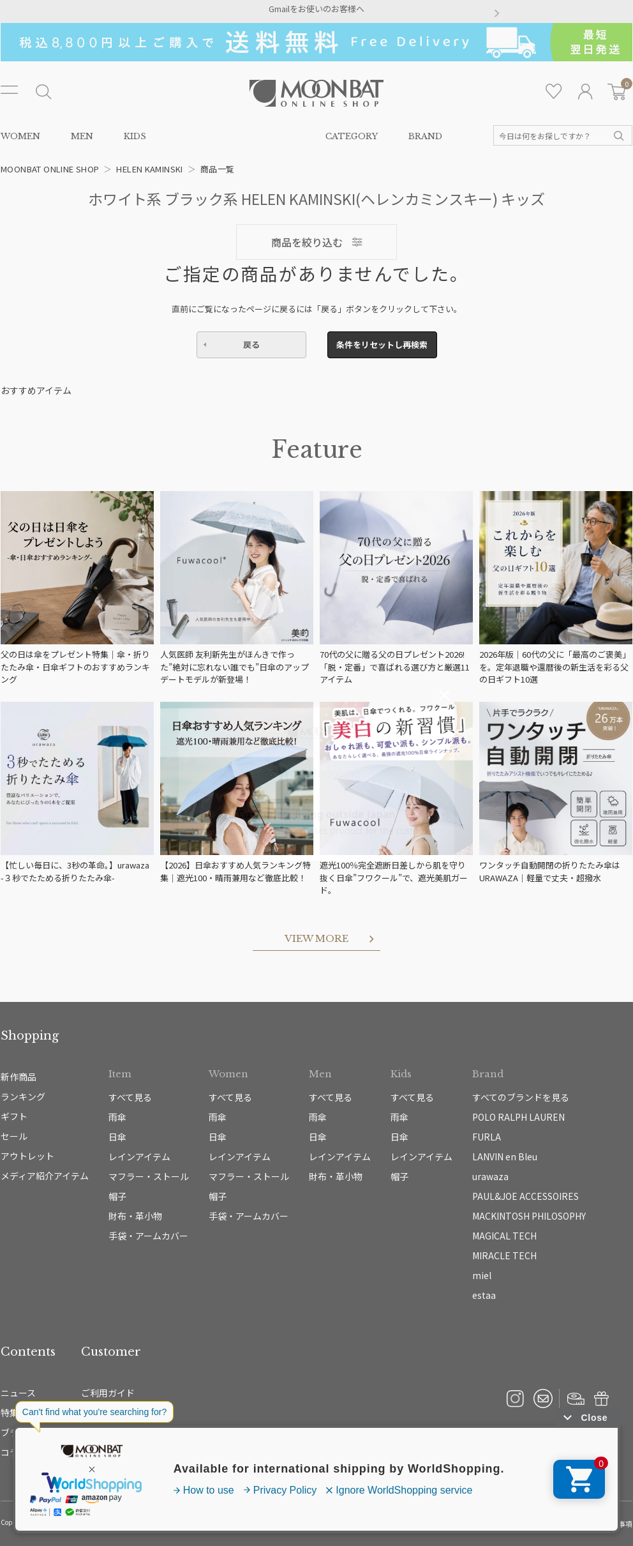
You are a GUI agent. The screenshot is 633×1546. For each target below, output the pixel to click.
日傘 (117, 1136)
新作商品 (18, 1076)
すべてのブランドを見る (520, 1097)
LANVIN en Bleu (504, 1156)
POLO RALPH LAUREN (518, 1116)
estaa (484, 1295)
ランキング (23, 1096)
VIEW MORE (316, 938)
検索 (619, 136)
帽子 (117, 1196)
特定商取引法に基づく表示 (556, 1524)
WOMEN (20, 136)
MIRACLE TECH (504, 1255)
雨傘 (117, 1116)
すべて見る (130, 1097)
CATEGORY (351, 136)
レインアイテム (139, 1156)
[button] (136, 14)
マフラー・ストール (148, 1176)
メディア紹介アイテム (45, 1175)
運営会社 (378, 1524)
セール (14, 1136)
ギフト (14, 1116)
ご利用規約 (491, 1524)
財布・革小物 (135, 1215)
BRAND (425, 136)
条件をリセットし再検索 (382, 344)
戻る (251, 344)
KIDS (135, 136)
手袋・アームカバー (148, 1235)
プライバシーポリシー (433, 1524)
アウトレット (27, 1155)
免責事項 (618, 1524)
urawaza (490, 1176)
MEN (82, 136)
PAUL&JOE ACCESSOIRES (525, 1196)
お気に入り (554, 91)
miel (481, 1275)
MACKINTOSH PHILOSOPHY (529, 1215)
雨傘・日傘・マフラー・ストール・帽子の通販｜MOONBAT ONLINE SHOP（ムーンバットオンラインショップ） (316, 93)
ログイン (585, 92)
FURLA (486, 1136)
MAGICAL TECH (504, 1235)
